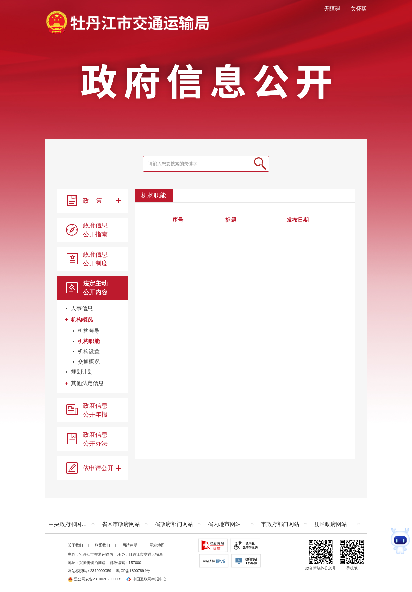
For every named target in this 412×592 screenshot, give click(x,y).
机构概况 (82, 320)
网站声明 (129, 545)
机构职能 (89, 341)
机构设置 (89, 351)
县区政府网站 (330, 524)
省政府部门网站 (174, 524)
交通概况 (89, 362)
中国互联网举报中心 (146, 579)
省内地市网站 (224, 524)
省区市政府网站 (121, 524)
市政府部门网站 (280, 524)
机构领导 (89, 331)
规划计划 (82, 372)
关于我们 (75, 545)
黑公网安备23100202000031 (95, 579)
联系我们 (102, 545)
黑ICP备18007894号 (133, 571)
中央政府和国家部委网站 (73, 524)
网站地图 (157, 545)
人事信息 (82, 308)
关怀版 (359, 9)
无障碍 (332, 9)
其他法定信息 (87, 383)
